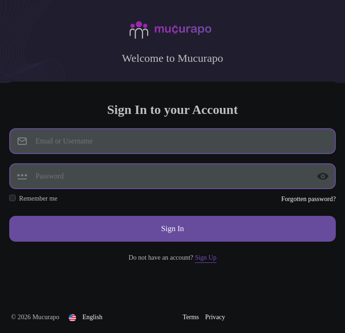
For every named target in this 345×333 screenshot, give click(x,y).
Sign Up (205, 257)
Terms (192, 317)
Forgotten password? (308, 198)
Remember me (38, 198)
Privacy (215, 317)
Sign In (172, 228)
